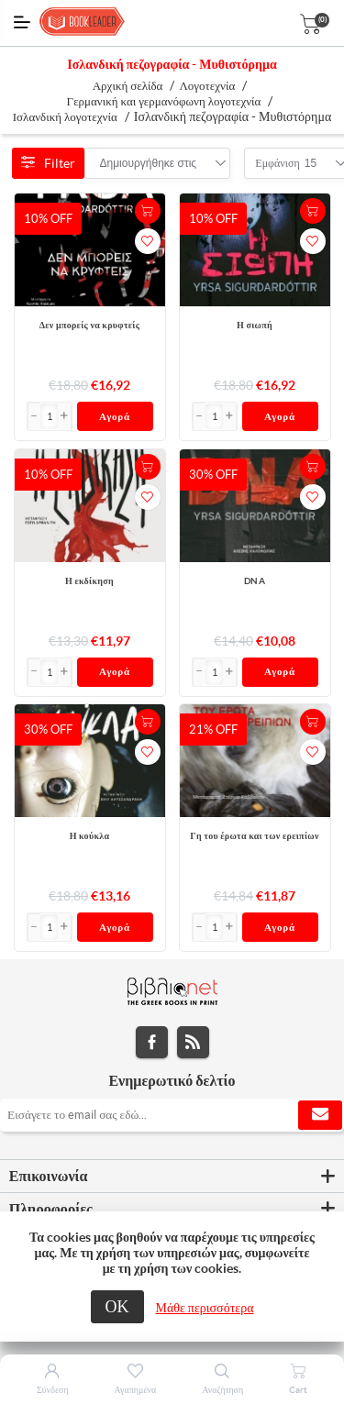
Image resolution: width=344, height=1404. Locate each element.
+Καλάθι (148, 211)
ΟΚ (117, 1306)
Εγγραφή (320, 1115)
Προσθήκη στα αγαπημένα (148, 241)
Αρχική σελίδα (128, 86)
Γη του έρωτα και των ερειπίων (254, 836)
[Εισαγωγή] (49, 416)
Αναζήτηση (222, 1390)
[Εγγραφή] (172, 1115)
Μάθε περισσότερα (205, 1307)
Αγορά (114, 416)
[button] (64, 416)
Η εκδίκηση (89, 581)
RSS (193, 1042)
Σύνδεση (53, 1390)
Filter (48, 163)
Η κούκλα (90, 836)
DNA (254, 581)
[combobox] (148, 163)
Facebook (152, 1042)
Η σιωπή (254, 325)
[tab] (172, 1176)
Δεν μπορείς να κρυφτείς (89, 325)
